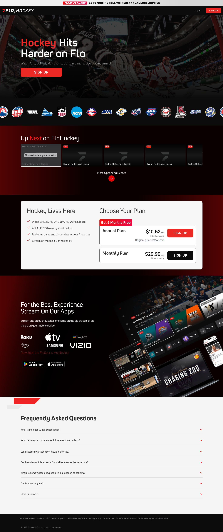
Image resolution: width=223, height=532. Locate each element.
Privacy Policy (95, 518)
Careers (40, 518)
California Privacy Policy (77, 518)
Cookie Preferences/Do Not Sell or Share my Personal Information (142, 518)
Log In (198, 10)
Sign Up (213, 10)
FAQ (47, 518)
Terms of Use (108, 518)
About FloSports (58, 518)
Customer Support (27, 518)
